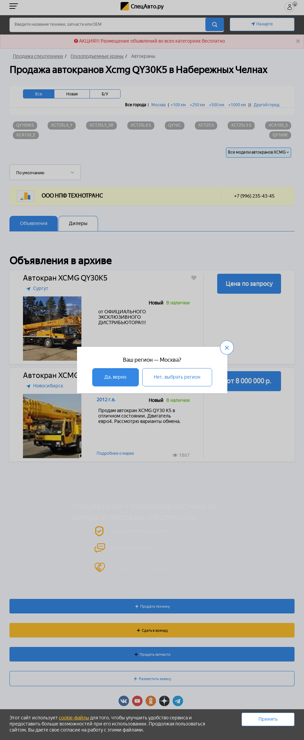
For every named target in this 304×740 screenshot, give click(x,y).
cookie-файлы (74, 718)
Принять (268, 719)
